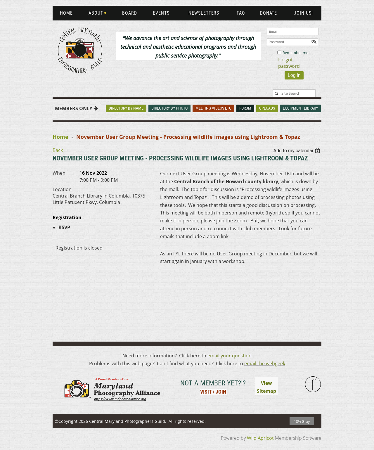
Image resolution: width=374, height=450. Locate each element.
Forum (245, 108)
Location (62, 189)
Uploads (267, 108)
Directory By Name (126, 108)
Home (60, 136)
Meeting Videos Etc (213, 108)
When (59, 173)
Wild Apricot (260, 438)
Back (58, 150)
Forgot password (289, 62)
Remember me (295, 52)
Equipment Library (300, 108)
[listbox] (297, 150)
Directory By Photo (169, 108)
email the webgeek (264, 363)
